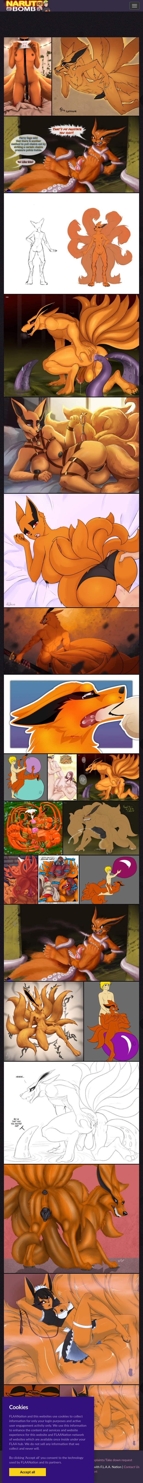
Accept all (27, 1472)
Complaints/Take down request (110, 1460)
